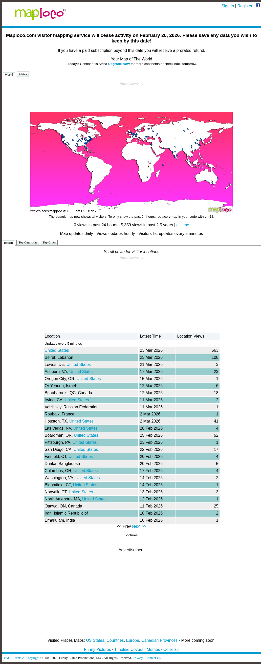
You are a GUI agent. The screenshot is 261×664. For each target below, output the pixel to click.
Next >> (139, 526)
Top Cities (49, 242)
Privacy (138, 658)
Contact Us (153, 658)
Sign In (228, 6)
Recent (8, 243)
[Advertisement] (131, 97)
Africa (23, 74)
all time (182, 225)
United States (57, 350)
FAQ (7, 658)
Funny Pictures (97, 649)
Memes (153, 649)
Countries (115, 640)
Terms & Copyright (26, 658)
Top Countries (27, 242)
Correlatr (171, 649)
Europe (132, 640)
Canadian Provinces (159, 640)
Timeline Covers (128, 649)
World (9, 74)
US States (95, 640)
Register (244, 6)
